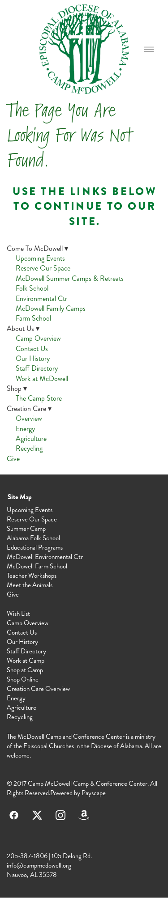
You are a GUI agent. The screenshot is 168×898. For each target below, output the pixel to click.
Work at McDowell (42, 378)
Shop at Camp (25, 670)
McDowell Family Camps (51, 308)
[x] (37, 815)
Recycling (29, 448)
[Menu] (149, 49)
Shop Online (23, 679)
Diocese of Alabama (116, 746)
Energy (25, 429)
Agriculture (31, 438)
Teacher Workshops (31, 575)
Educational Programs (35, 547)
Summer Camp (26, 529)
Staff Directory (37, 368)
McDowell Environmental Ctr (45, 557)
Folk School (32, 288)
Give (13, 458)
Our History (33, 358)
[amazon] (84, 815)
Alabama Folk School (33, 538)
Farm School (33, 318)
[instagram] (60, 815)
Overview (29, 418)
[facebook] (14, 815)
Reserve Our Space (43, 268)
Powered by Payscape (78, 793)
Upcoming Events (40, 258)
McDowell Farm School (37, 566)
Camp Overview (38, 338)
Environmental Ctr (41, 298)
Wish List (18, 613)
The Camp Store (39, 398)
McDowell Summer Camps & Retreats (70, 278)
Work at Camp (25, 660)
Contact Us (32, 348)
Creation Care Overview (38, 689)
